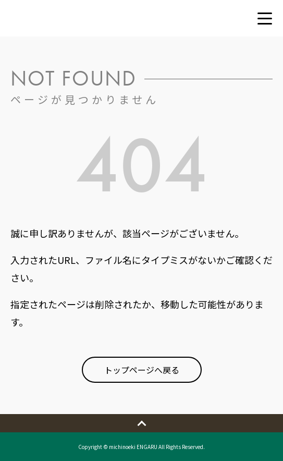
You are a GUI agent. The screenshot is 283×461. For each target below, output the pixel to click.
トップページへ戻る (141, 369)
